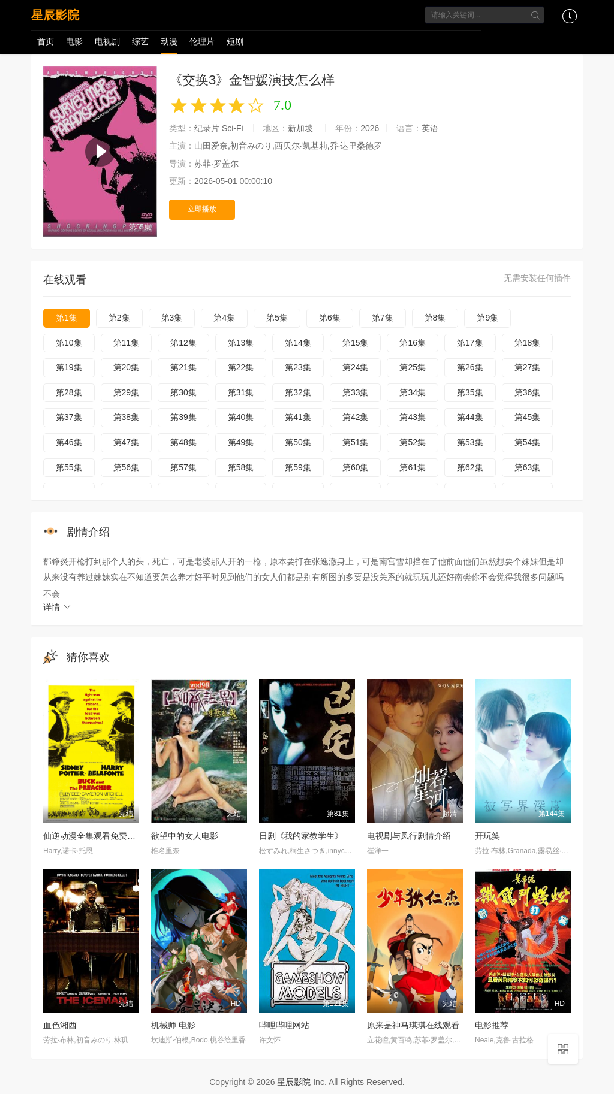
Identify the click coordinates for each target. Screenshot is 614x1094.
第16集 (412, 342)
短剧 (235, 41)
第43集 (412, 417)
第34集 (412, 392)
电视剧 (107, 41)
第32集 (298, 392)
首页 (45, 41)
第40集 (241, 417)
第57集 (183, 467)
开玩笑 (487, 836)
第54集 (527, 442)
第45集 (527, 417)
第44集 (470, 417)
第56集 (126, 467)
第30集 (183, 392)
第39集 (183, 417)
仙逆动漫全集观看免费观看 (93, 836)
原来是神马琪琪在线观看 (413, 1025)
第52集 (412, 442)
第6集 (330, 317)
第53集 (470, 442)
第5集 (277, 317)
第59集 (298, 467)
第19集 (69, 367)
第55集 (69, 467)
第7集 (382, 317)
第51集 (355, 442)
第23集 (298, 367)
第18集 (527, 342)
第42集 (355, 417)
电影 (74, 41)
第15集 (355, 342)
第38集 (126, 417)
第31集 (241, 392)
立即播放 (202, 208)
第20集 (126, 367)
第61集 (412, 467)
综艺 (140, 41)
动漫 (169, 41)
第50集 (298, 442)
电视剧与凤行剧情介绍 (409, 836)
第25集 (412, 367)
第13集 (241, 342)
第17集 (470, 342)
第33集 (355, 392)
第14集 (298, 342)
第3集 (172, 317)
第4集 (224, 317)
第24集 (355, 367)
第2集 (119, 317)
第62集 (470, 467)
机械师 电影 (173, 1025)
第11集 (126, 342)
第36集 (527, 392)
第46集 (69, 442)
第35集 (470, 392)
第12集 (183, 342)
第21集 (183, 367)
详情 (57, 607)
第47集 (126, 442)
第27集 (527, 367)
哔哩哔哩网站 (284, 1025)
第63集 (527, 467)
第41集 (298, 417)
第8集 (435, 317)
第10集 (69, 342)
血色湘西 (60, 1025)
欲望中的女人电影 (184, 836)
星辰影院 (55, 15)
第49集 (241, 442)
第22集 (241, 367)
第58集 (241, 467)
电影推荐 (491, 1025)
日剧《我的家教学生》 (301, 836)
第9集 (487, 317)
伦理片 (202, 41)
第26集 (470, 367)
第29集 (126, 392)
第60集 (355, 467)
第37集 (69, 417)
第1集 (66, 317)
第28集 (69, 392)
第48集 (183, 442)
